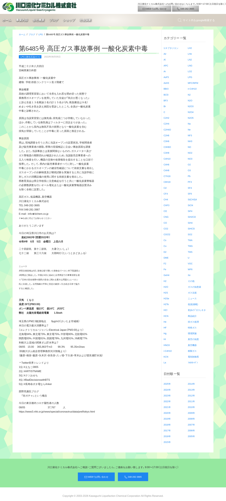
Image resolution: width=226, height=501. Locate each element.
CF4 (166, 193)
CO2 (166, 228)
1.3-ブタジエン (171, 47)
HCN (166, 315)
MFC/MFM (193, 82)
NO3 (190, 158)
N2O (190, 100)
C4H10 (167, 158)
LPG (40, 34)
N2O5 (191, 117)
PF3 (190, 181)
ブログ (53, 20)
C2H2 (166, 117)
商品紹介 (192, 315)
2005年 (191, 436)
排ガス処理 (193, 321)
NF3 (190, 135)
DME (166, 257)
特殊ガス (192, 327)
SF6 (190, 193)
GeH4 (167, 275)
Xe (189, 275)
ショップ (69, 20)
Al (165, 59)
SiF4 (190, 211)
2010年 (191, 407)
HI (165, 339)
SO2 (190, 234)
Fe (165, 269)
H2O (166, 286)
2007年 (191, 424)
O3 (189, 170)
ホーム (6, 20)
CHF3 (167, 205)
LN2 (190, 59)
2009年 (191, 412)
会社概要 (39, 20)
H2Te (166, 304)
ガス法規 (192, 292)
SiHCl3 (191, 228)
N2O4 (191, 112)
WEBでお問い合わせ (155, 8)
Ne (189, 129)
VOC (190, 263)
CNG (166, 216)
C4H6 (166, 164)
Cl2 (165, 211)
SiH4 (190, 222)
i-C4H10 (168, 350)
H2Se (166, 298)
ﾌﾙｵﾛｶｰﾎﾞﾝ (193, 362)
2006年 (191, 430)
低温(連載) (193, 304)
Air (165, 53)
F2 (165, 263)
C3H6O (167, 146)
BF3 (166, 100)
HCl (165, 310)
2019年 (167, 418)
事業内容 (22, 20)
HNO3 (167, 345)
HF (165, 327)
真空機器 (192, 345)
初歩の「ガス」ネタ (197, 310)
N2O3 (191, 106)
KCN (166, 356)
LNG (190, 65)
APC (166, 65)
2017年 (167, 430)
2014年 (191, 383)
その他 (191, 281)
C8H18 (167, 181)
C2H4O (167, 129)
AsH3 (166, 82)
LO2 (190, 71)
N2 (189, 94)
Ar (165, 71)
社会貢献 (85, 20)
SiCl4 (190, 205)
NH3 (190, 141)
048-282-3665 (185, 8)
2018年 (167, 424)
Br (165, 106)
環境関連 (192, 333)
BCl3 (166, 94)
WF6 (190, 269)
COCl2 (167, 234)
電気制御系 (193, 356)
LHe (190, 53)
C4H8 (166, 170)
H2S (166, 292)
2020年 (167, 412)
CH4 (166, 199)
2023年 (167, 395)
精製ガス (192, 350)
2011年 (191, 401)
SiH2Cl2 (192, 216)
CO (165, 222)
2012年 (191, 395)
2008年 (191, 418)
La (165, 362)
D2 (165, 251)
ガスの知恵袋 (194, 286)
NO (189, 146)
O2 (189, 164)
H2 (165, 281)
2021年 (167, 407)
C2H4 (166, 123)
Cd (165, 187)
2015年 (167, 442)
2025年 (167, 383)
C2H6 (166, 135)
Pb (189, 176)
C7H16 (167, 176)
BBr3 (166, 88)
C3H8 (166, 152)
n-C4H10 (192, 88)
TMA (190, 240)
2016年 (167, 436)
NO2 (190, 152)
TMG (190, 245)
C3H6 (166, 141)
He (165, 321)
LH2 (190, 47)
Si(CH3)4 (192, 199)
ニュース (192, 298)
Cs (165, 240)
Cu (165, 245)
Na (189, 123)
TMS (190, 251)
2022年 (167, 401)
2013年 (191, 389)
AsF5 (166, 77)
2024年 (167, 389)
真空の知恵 (193, 339)
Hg (165, 333)
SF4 (190, 187)
